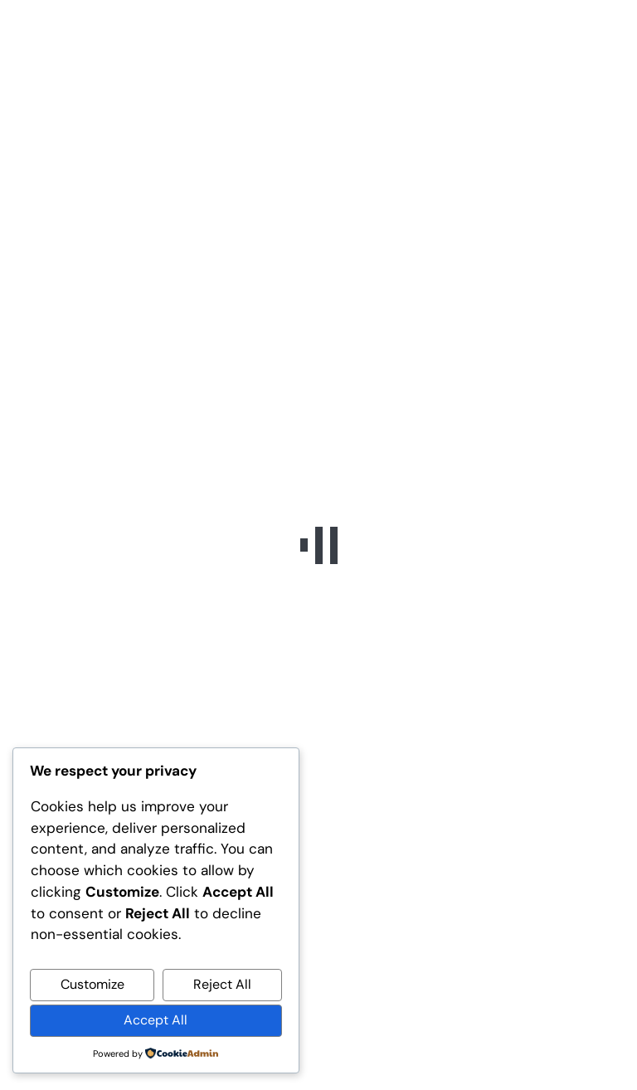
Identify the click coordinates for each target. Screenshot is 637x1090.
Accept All (155, 1020)
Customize (92, 984)
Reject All (222, 984)
